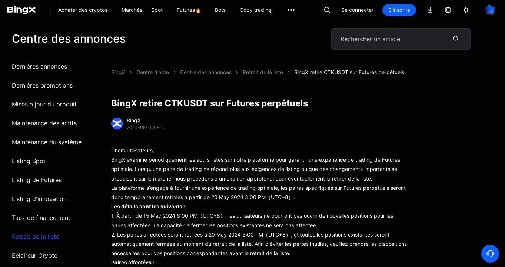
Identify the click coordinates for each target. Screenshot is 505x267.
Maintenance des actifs (44, 123)
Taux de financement (41, 217)
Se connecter (357, 10)
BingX (118, 72)
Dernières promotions (42, 85)
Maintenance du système (47, 142)
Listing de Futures (37, 180)
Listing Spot (29, 161)
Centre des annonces (206, 72)
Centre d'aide (152, 72)
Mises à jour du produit (44, 104)
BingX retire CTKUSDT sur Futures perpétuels (349, 72)
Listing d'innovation (39, 198)
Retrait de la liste (35, 236)
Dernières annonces (39, 66)
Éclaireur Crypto (35, 255)
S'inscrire (399, 10)
